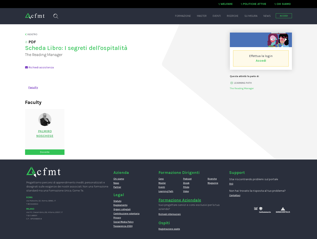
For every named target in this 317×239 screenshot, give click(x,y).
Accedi (261, 60)
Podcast (187, 179)
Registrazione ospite (169, 229)
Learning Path (165, 191)
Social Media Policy (123, 222)
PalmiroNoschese (44, 133)
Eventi (217, 16)
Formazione (183, 16)
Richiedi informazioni (169, 214)
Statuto (117, 201)
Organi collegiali (122, 209)
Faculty (33, 87)
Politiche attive (254, 4)
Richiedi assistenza (39, 67)
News (267, 16)
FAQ (231, 184)
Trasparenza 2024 (122, 226)
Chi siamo (284, 4)
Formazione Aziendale (179, 200)
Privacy (117, 217)
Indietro (31, 34)
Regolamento (120, 205)
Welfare (227, 4)
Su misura (250, 16)
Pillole (186, 187)
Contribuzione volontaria (126, 213)
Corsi (161, 179)
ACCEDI (284, 16)
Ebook (186, 183)
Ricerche (232, 16)
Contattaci (234, 195)
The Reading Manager (242, 88)
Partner (117, 187)
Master (202, 16)
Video (186, 191)
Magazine (213, 183)
